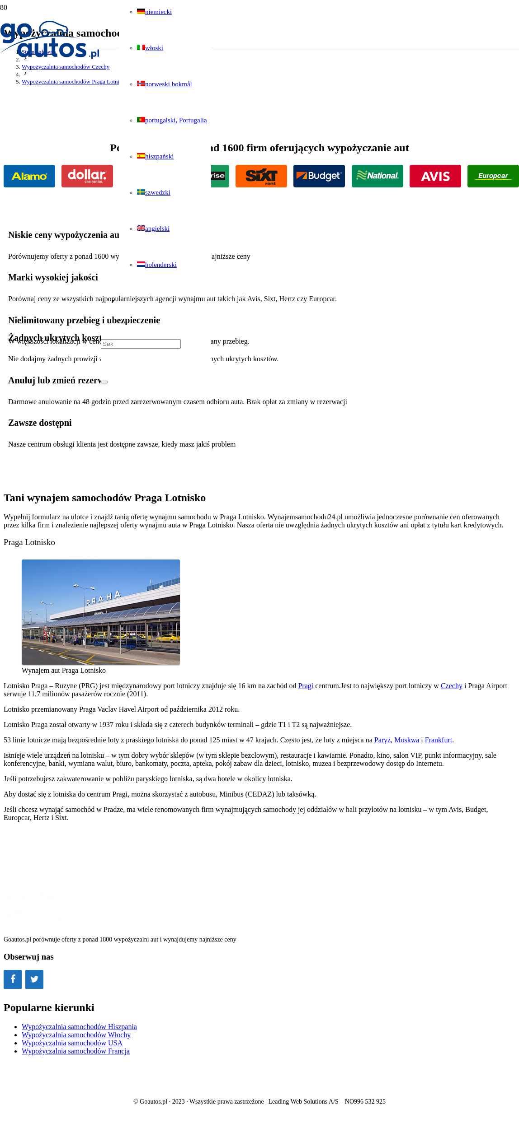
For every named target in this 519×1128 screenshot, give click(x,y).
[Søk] (141, 344)
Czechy (451, 686)
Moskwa (406, 740)
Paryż (382, 740)
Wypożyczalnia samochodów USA (72, 1043)
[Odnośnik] (50, 57)
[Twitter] (34, 979)
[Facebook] (13, 979)
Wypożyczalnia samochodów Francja (76, 1051)
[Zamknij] (104, 382)
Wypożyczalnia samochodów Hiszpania (79, 1026)
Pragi (305, 686)
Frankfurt (438, 740)
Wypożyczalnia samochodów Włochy (76, 1035)
